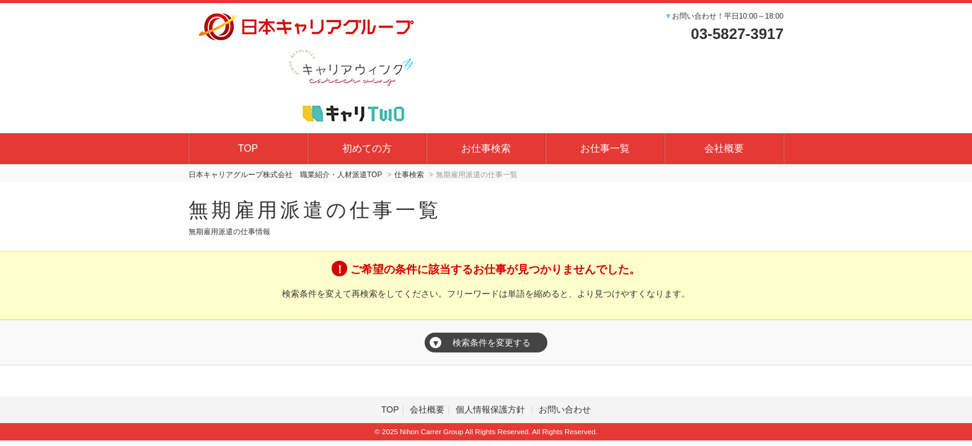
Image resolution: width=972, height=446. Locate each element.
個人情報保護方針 (492, 409)
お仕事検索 (486, 148)
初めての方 (367, 148)
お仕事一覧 (605, 148)
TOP (248, 148)
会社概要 (724, 148)
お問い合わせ (565, 409)
